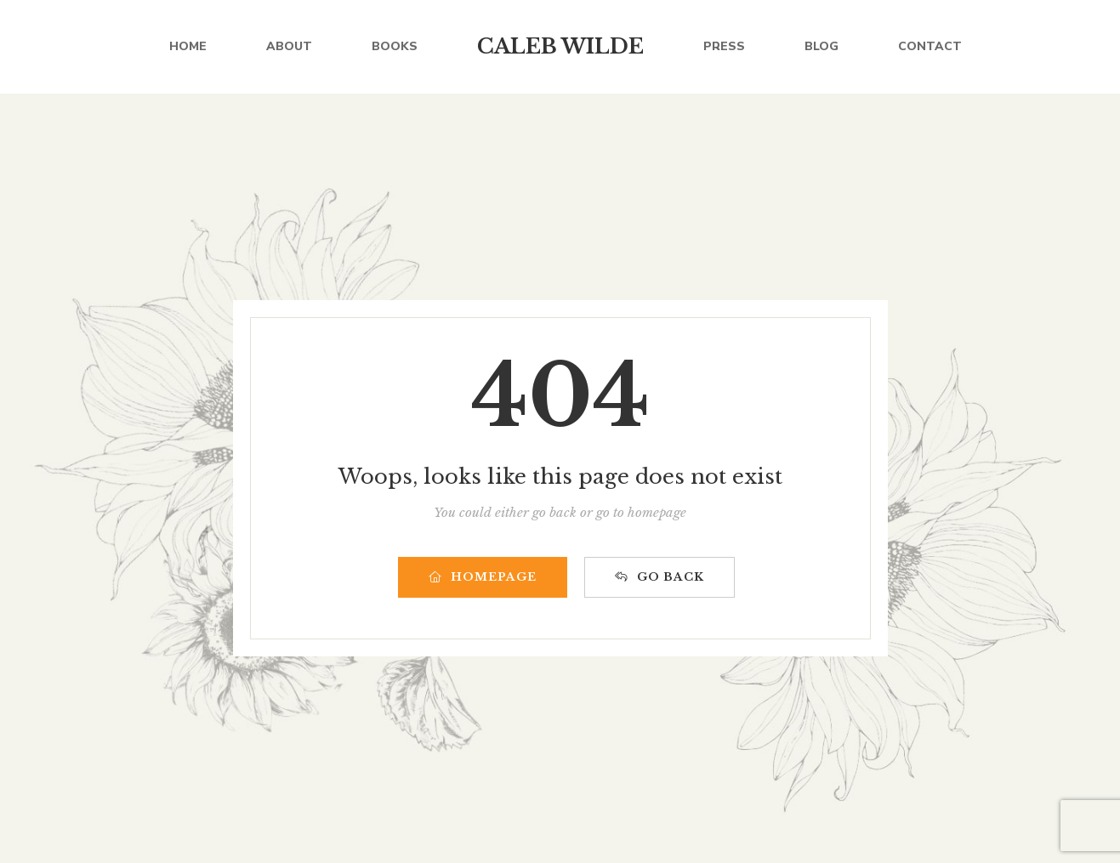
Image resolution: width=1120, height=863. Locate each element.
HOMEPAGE (483, 577)
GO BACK (659, 577)
